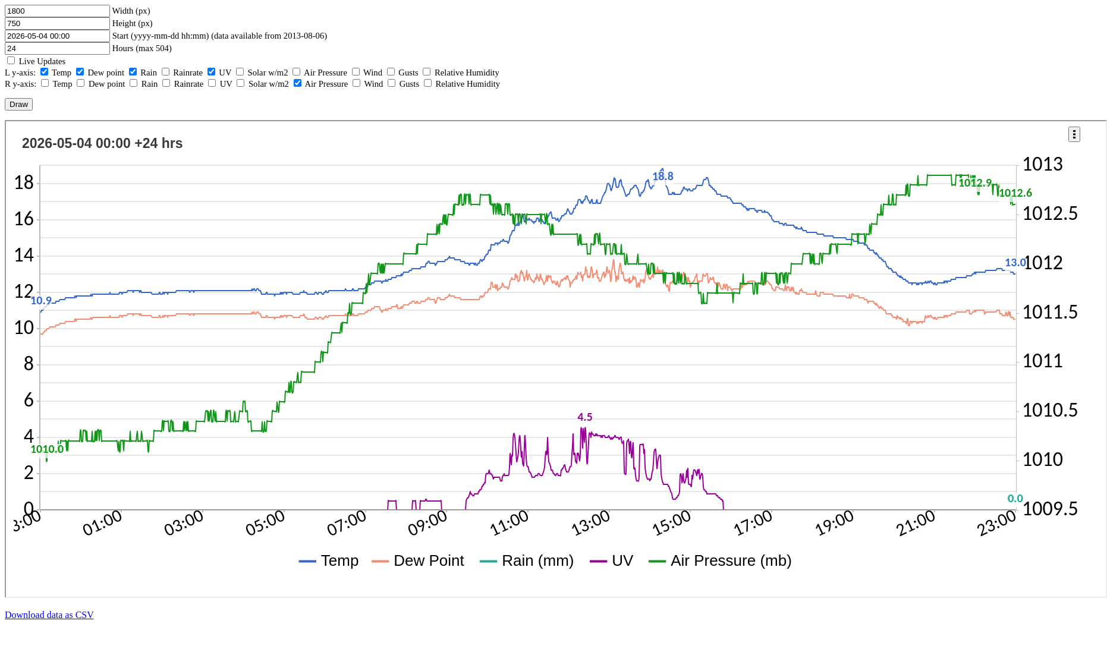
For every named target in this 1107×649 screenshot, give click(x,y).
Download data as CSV (49, 615)
